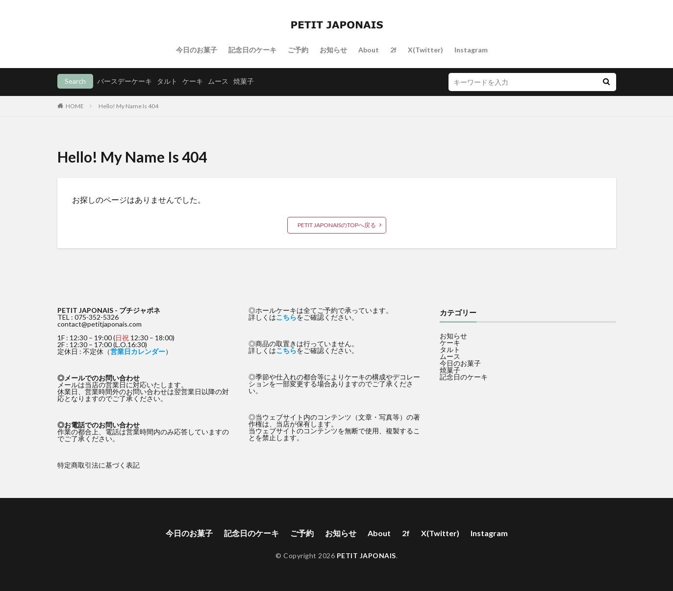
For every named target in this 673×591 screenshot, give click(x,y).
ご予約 (298, 50)
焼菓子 (243, 81)
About (368, 50)
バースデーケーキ (124, 81)
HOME (75, 106)
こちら (286, 317)
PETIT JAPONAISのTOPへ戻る (337, 225)
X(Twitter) (425, 50)
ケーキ (192, 81)
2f (393, 50)
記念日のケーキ (252, 50)
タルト (167, 81)
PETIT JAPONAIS (366, 555)
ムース (218, 81)
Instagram (471, 50)
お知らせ (333, 50)
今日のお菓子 (196, 50)
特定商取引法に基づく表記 (98, 465)
